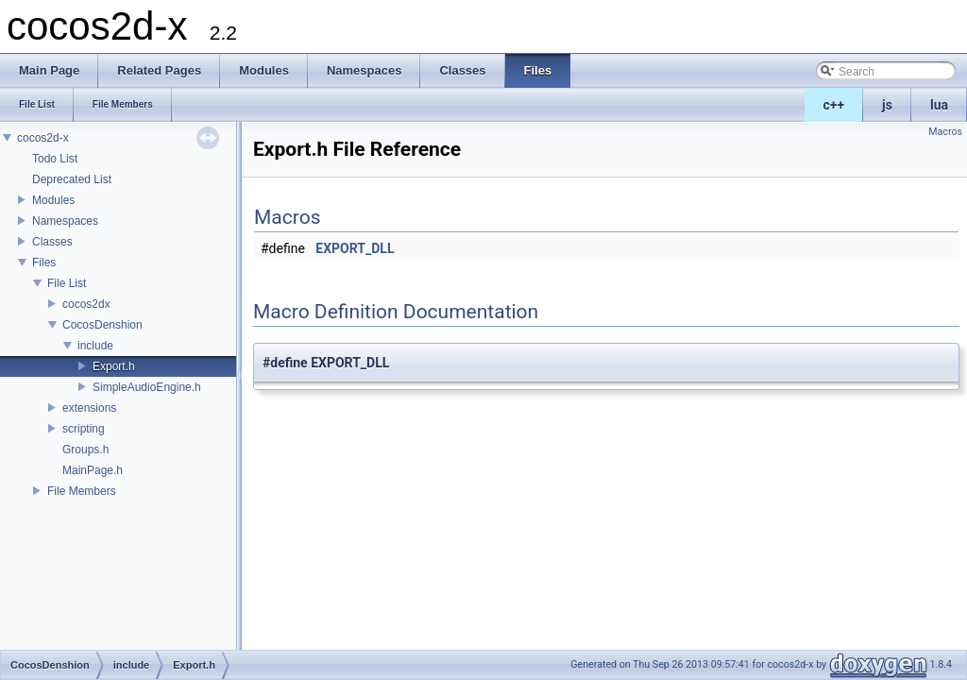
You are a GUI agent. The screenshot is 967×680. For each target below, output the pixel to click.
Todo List (54, 158)
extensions (89, 408)
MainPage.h (92, 470)
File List (66, 283)
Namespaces (65, 221)
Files (44, 262)
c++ (834, 104)
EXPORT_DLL (354, 248)
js (887, 104)
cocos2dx (86, 304)
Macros (945, 132)
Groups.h (85, 449)
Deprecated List (71, 179)
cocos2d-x (43, 137)
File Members (81, 491)
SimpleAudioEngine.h (147, 387)
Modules (53, 200)
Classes (52, 241)
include (95, 345)
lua (939, 104)
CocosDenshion (102, 325)
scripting (83, 428)
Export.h (114, 366)
